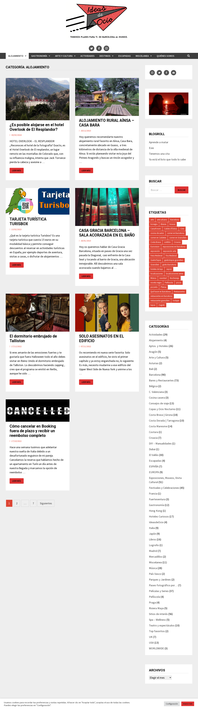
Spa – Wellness (157, 619)
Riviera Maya (156, 608)
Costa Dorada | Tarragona (164, 420)
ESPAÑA (153, 466)
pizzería (154, 287)
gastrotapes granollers (173, 260)
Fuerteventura (157, 499)
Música (153, 278)
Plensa (163, 287)
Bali (151, 369)
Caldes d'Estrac (170, 228)
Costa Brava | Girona (161, 415)
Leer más (18, 170)
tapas (153, 305)
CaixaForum (156, 228)
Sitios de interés (158, 614)
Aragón (153, 351)
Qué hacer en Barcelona (161, 291)
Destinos (104, 55)
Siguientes (46, 503)
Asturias (153, 363)
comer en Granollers (177, 237)
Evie (151, 148)
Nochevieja (174, 278)
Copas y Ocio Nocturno (162, 409)
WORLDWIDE (156, 648)
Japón (152, 533)
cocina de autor (157, 233)
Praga (152, 602)
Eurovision (155, 246)
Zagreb (162, 305)
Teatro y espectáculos (161, 625)
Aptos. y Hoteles (158, 346)
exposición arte (169, 251)
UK (151, 637)
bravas (172, 224)
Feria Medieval (156, 255)
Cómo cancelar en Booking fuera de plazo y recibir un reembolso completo (33, 431)
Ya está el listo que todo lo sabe (167, 159)
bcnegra (154, 224)
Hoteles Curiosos (159, 516)
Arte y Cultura (64, 55)
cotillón (167, 242)
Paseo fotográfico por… (163, 585)
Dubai (152, 449)
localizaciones (157, 273)
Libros (152, 539)
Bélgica (153, 386)
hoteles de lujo (157, 269)
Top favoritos (157, 631)
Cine (182, 228)
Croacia (177, 242)
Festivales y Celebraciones (164, 488)
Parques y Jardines (160, 579)
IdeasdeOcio (156, 522)
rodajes (176, 300)
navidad (163, 278)
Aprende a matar (158, 142)
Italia (152, 528)
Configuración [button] (172, 703)
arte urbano (162, 219)
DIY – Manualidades (160, 443)
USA (151, 642)
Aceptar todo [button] (187, 704)
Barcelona (174, 219)
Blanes (163, 224)
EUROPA (154, 472)
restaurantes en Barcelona (161, 296)
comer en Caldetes (158, 237)
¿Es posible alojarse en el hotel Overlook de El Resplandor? (37, 127)
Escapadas (124, 55)
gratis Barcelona (169, 264)
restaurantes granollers (160, 300)
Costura (153, 432)
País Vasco (155, 574)
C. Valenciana (156, 392)
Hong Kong (155, 510)
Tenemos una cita (159, 153)
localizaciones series (174, 273)
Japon (169, 269)
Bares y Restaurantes (161, 380)
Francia (153, 493)
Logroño (154, 545)
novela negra (156, 282)
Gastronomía (39, 55)
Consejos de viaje (159, 403)
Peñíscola (169, 282)
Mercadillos (155, 556)
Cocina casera (157, 397)
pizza (178, 282)
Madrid (153, 551)
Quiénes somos (165, 55)
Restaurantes (179, 291)
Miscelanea (142, 55)
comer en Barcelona (175, 233)
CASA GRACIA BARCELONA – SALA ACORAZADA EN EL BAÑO (107, 232)
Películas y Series (159, 591)
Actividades (87, 55)
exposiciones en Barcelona (174, 246)
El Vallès (153, 455)
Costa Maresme (158, 426)
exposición (155, 251)
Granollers (155, 264)
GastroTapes (156, 260)
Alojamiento (15, 55)
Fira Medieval (171, 255)
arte (152, 219)
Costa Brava (156, 242)
